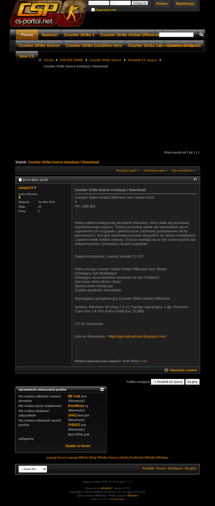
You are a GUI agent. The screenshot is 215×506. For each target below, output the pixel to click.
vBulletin (132, 495)
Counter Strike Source (39, 45)
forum (160, 468)
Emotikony (76, 406)
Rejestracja (185, 4)
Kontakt (148, 468)
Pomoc (162, 4)
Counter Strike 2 (79, 35)
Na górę (193, 382)
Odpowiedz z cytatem (181, 370)
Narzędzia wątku (126, 170)
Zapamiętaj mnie (103, 10)
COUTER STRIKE (71, 60)
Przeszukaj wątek (154, 170)
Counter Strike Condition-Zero (94, 45)
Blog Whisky (99, 457)
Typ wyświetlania (182, 170)
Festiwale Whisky (142, 457)
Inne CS (27, 56)
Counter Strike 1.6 (145, 45)
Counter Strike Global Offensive (130, 35)
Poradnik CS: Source (142, 60)
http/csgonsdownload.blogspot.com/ (137, 336)
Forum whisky (119, 457)
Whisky (83, 457)
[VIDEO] (74, 425)
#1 (195, 179)
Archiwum (175, 468)
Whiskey (162, 457)
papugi (51, 457)
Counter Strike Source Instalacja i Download (63, 162)
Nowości (50, 35)
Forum (27, 35)
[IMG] (72, 415)
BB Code (74, 396)
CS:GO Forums (117, 498)
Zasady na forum (77, 446)
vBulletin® (107, 488)
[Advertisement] (115, 108)
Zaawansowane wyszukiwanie (178, 45)
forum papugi (67, 457)
